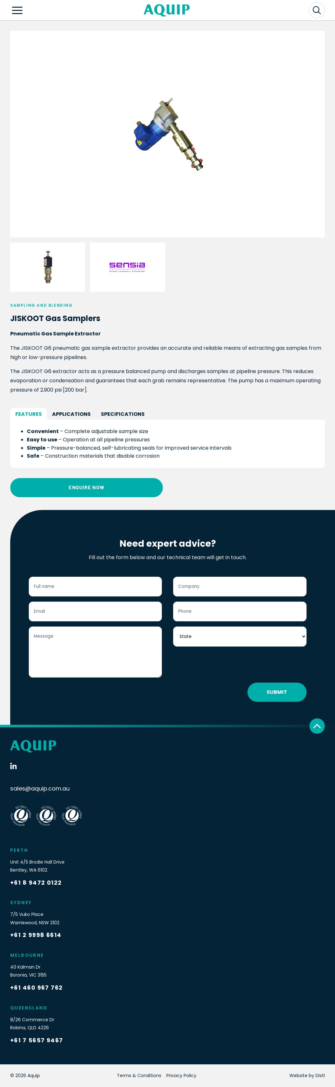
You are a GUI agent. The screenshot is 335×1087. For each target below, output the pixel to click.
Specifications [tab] (123, 414)
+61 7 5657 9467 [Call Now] (36, 1040)
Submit (277, 692)
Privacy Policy (181, 1075)
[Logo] (167, 10)
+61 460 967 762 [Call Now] (36, 988)
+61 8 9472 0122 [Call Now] (36, 883)
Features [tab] (28, 414)
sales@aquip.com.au (40, 788)
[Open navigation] (17, 10)
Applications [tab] (71, 414)
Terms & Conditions (139, 1075)
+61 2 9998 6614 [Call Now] (36, 935)
